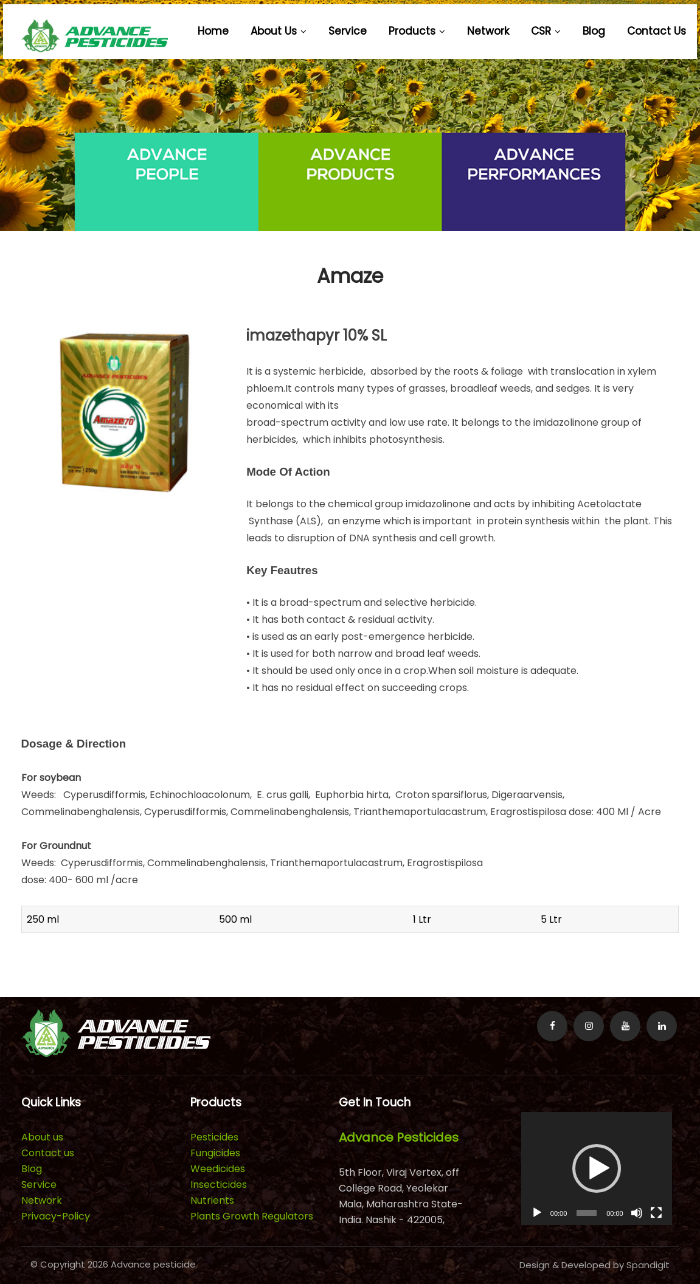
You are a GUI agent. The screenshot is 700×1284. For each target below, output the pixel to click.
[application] (596, 1168)
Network (488, 31)
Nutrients (212, 1200)
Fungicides (215, 1153)
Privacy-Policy (55, 1216)
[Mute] (637, 1213)
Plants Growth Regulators (251, 1216)
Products (417, 31)
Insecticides (218, 1185)
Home (213, 31)
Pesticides (214, 1137)
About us (279, 31)
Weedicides (217, 1169)
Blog (594, 31)
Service (347, 31)
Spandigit (648, 1264)
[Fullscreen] (656, 1213)
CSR (546, 31)
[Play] (537, 1213)
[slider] (587, 1213)
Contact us (656, 31)
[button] (596, 1168)
